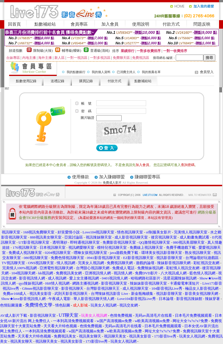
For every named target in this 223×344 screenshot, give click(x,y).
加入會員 (109, 24)
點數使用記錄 (26, 81)
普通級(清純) (100, 51)
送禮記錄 (57, 81)
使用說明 (140, 24)
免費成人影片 (112, 182)
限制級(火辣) (43, 51)
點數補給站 (45, 24)
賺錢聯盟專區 (147, 177)
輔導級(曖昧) (71, 51)
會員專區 (79, 24)
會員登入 (207, 72)
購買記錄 (86, 81)
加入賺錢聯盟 (112, 177)
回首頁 (14, 24)
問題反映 (201, 24)
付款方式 (171, 24)
